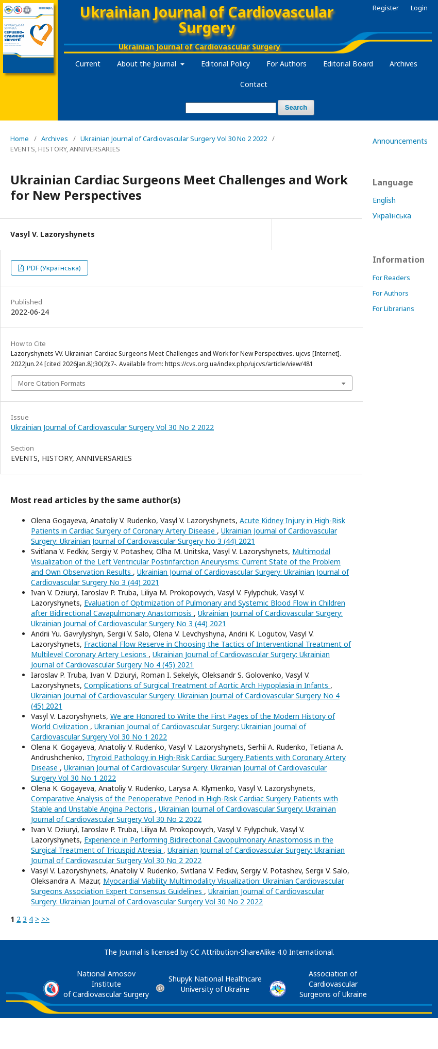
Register (386, 7)
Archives (403, 63)
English (384, 200)
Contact (253, 84)
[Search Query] (231, 107)
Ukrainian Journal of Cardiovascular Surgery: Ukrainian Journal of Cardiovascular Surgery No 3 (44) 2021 (184, 536)
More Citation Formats (52, 383)
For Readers (391, 277)
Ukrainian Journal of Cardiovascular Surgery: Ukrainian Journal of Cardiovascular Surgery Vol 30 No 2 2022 (183, 814)
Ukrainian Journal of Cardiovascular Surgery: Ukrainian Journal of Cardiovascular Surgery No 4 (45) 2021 (180, 659)
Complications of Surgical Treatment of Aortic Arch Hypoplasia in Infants (207, 685)
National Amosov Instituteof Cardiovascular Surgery (106, 984)
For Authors (286, 63)
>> (45, 919)
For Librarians (393, 308)
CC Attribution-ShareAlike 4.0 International (261, 952)
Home (19, 138)
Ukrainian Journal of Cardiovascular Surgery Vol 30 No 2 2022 (173, 138)
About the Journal (147, 63)
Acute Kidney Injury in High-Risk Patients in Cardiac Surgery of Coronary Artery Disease (188, 525)
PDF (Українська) (53, 267)
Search (296, 107)
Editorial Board (348, 63)
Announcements (400, 141)
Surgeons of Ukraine (333, 994)
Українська (392, 215)
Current (87, 63)
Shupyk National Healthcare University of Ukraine (215, 984)
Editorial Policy (225, 63)
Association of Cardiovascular (333, 979)
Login (419, 7)
